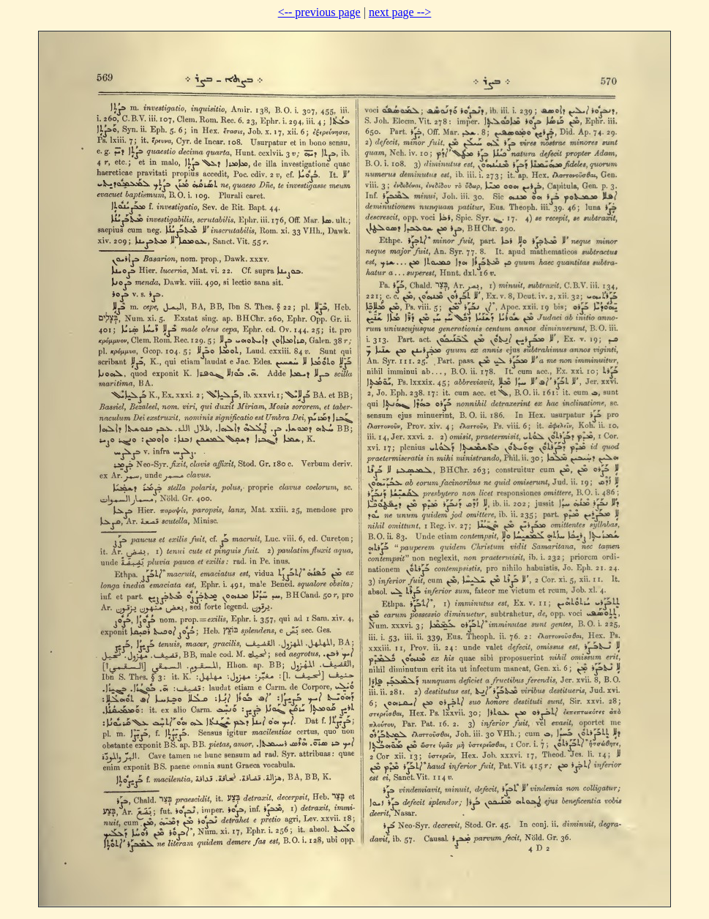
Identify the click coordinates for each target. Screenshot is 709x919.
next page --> (400, 12)
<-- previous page (319, 12)
